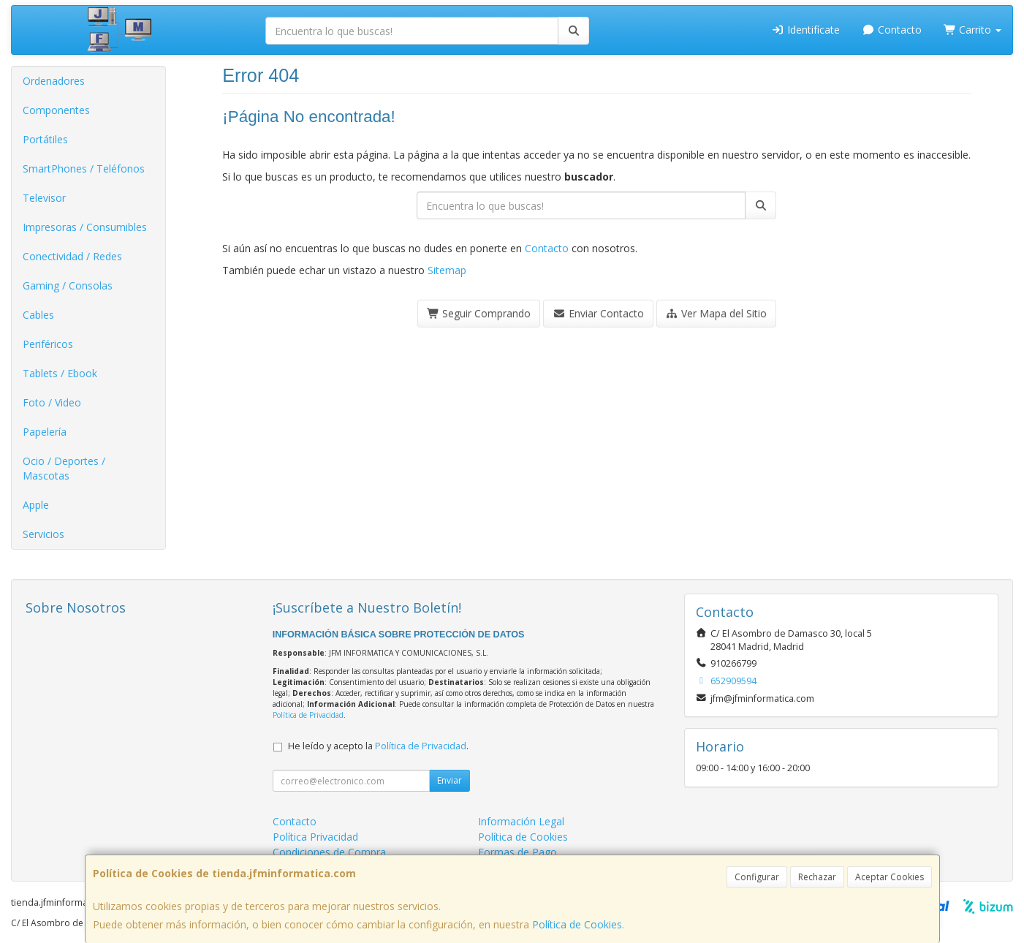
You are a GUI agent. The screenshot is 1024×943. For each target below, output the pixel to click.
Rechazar (817, 877)
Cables (38, 315)
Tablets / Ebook (60, 373)
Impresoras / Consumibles (85, 227)
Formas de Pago (517, 852)
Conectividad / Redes (72, 256)
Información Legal (521, 821)
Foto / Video (52, 402)
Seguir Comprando (479, 313)
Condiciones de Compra (329, 852)
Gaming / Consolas (68, 285)
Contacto (892, 30)
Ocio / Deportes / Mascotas (64, 468)
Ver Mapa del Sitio (716, 313)
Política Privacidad (315, 837)
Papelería (45, 432)
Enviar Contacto (598, 313)
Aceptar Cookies (889, 877)
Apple (36, 505)
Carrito (973, 30)
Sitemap (447, 270)
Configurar (757, 877)
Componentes (56, 110)
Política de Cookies (577, 924)
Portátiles (45, 139)
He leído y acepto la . (378, 746)
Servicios (43, 534)
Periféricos (48, 344)
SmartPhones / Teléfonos (84, 168)
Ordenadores (54, 81)
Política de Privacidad (308, 715)
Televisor (44, 198)
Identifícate (806, 30)
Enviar (449, 780)
